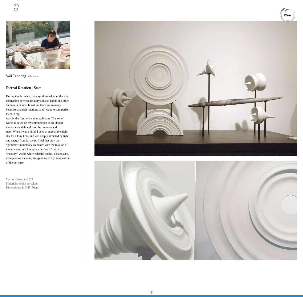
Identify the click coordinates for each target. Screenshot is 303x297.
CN (16, 9)
